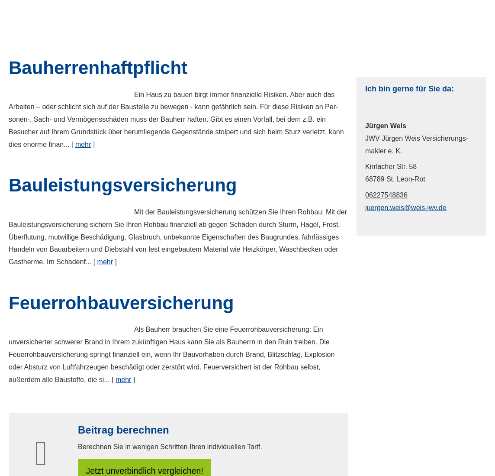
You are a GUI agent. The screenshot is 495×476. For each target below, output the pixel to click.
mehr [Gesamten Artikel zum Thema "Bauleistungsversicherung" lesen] (105, 262)
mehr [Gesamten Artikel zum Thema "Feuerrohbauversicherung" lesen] (123, 379)
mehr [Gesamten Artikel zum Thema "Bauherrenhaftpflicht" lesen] (83, 144)
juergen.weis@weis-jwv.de (406, 207)
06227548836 (386, 195)
